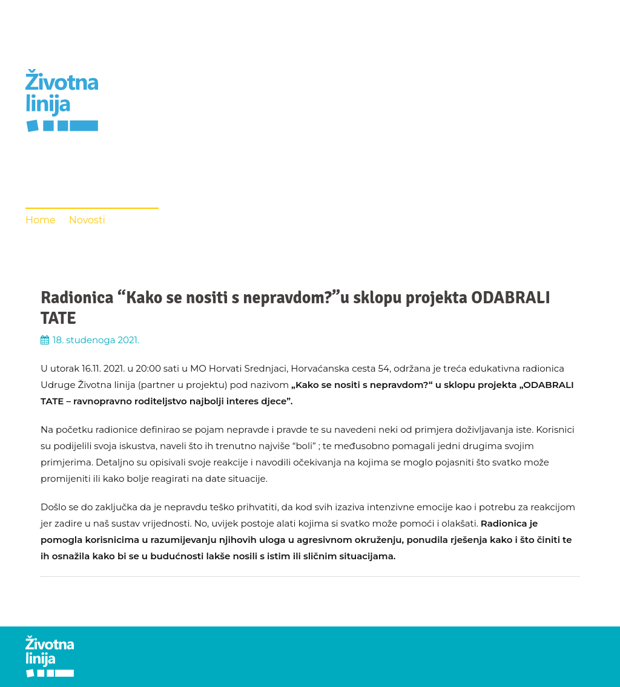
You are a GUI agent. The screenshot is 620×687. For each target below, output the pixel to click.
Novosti (87, 220)
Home (40, 220)
